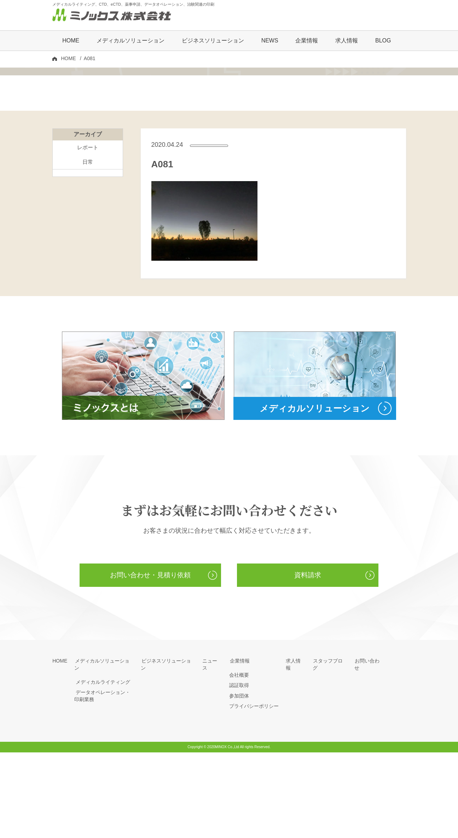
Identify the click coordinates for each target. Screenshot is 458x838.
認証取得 (239, 771)
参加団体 (239, 781)
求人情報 (346, 41)
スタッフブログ (330, 746)
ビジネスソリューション (213, 41)
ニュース (212, 746)
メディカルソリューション (104, 746)
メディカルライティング (101, 760)
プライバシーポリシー (254, 792)
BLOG (383, 41)
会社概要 (239, 760)
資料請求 (308, 660)
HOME (70, 41)
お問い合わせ (369, 746)
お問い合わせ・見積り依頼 (150, 660)
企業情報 (239, 746)
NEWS (269, 41)
